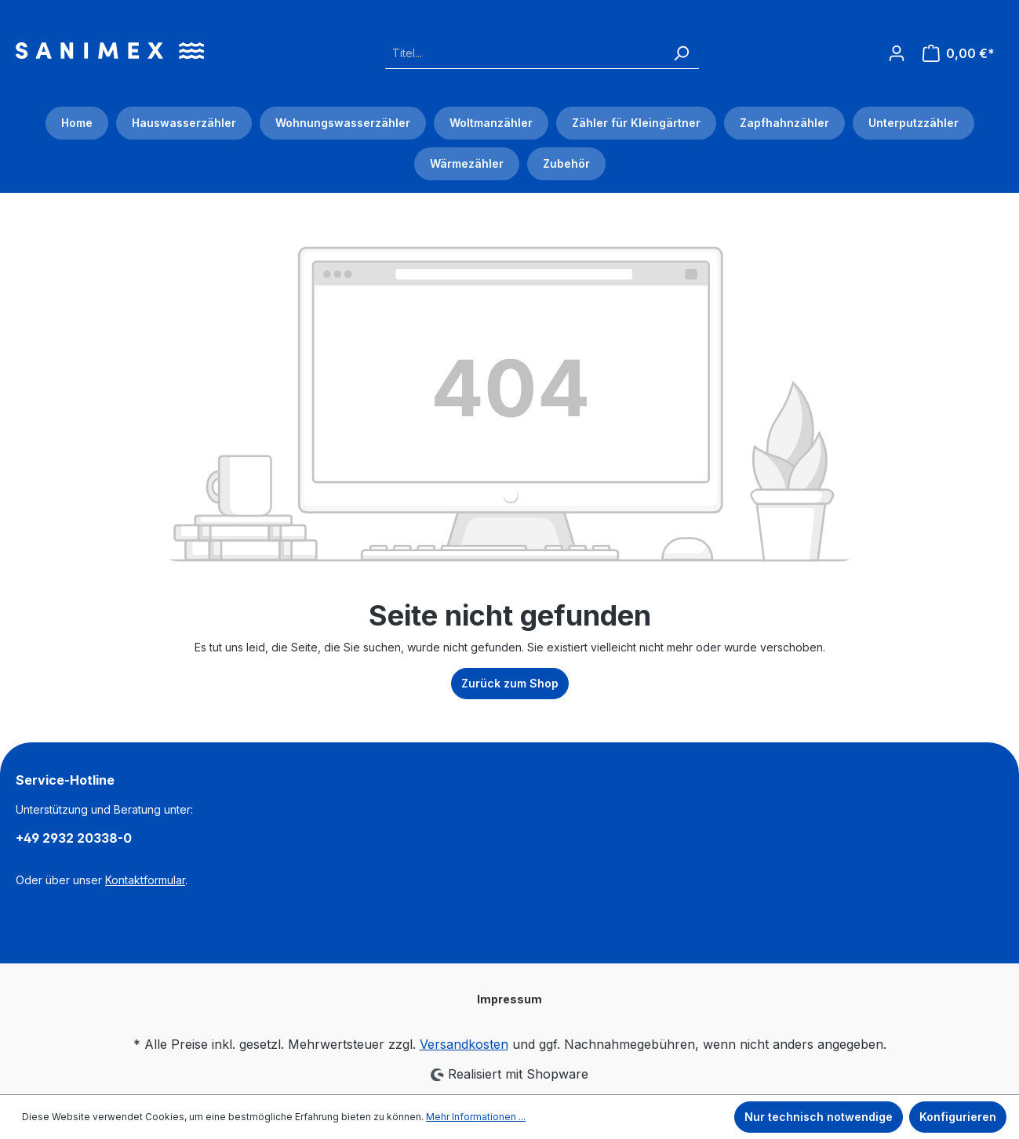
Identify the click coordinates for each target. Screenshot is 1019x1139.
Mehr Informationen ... (476, 1117)
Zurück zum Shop (510, 683)
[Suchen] (681, 53)
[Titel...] (524, 53)
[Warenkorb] (958, 53)
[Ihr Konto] (896, 48)
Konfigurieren (957, 1116)
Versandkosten (464, 1044)
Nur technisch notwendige (818, 1116)
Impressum (509, 999)
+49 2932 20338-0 (74, 838)
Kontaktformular (145, 880)
